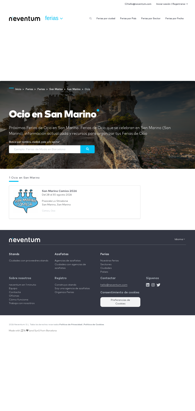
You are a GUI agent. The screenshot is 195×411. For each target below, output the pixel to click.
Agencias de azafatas (68, 260)
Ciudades (106, 268)
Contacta (15, 292)
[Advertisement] (97, 52)
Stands (14, 254)
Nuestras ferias (109, 260)
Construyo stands (65, 285)
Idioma (180, 239)
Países (104, 272)
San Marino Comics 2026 (59, 191)
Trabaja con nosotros (21, 303)
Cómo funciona (18, 299)
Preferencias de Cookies (120, 302)
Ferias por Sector (151, 19)
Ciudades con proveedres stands (28, 260)
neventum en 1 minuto (22, 285)
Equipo (13, 288)
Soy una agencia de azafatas (72, 288)
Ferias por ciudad (106, 19)
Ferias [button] (54, 18)
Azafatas (61, 254)
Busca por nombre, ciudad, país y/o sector (34, 142)
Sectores (105, 264)
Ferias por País (128, 19)
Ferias (104, 254)
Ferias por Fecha (174, 19)
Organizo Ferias (64, 292)
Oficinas (14, 296)
